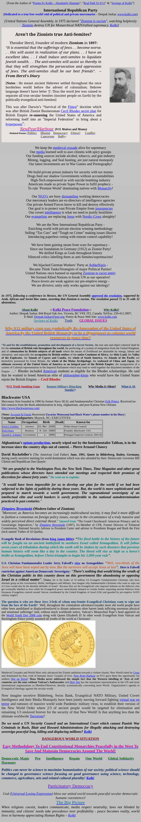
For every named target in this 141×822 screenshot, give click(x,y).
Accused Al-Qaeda (21, 414)
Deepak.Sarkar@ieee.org (49, 316)
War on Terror (19, 678)
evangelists (39, 216)
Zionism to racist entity (99, 273)
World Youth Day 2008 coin (24, 615)
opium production (36, 443)
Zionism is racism (93, 21)
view (77, 563)
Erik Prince (112, 401)
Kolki (114, 25)
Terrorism (36, 716)
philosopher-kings (75, 375)
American (50, 371)
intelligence (53, 212)
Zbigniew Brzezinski (17, 509)
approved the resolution (107, 295)
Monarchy (105, 188)
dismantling (70, 196)
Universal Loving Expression (31, 794)
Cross (136, 672)
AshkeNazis (97, 265)
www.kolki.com (127, 14)
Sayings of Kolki (122, 3)
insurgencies (104, 208)
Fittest (72, 107)
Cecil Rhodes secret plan (78, 111)
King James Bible (61, 539)
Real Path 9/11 (94, 3)
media (40, 152)
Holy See (75, 682)
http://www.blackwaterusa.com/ (21, 408)
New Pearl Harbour (85, 675)
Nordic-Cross (91, 216)
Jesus (70, 216)
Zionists (27, 25)
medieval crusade (65, 148)
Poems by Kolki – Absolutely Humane (56, 3)
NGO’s (43, 196)
